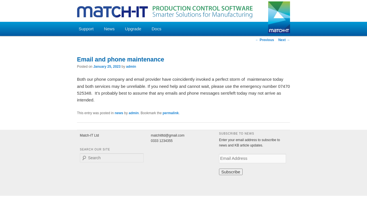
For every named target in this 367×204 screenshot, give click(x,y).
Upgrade (133, 28)
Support (86, 28)
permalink (170, 113)
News (109, 28)
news (119, 113)
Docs (156, 28)
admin (131, 67)
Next (284, 40)
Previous (264, 40)
